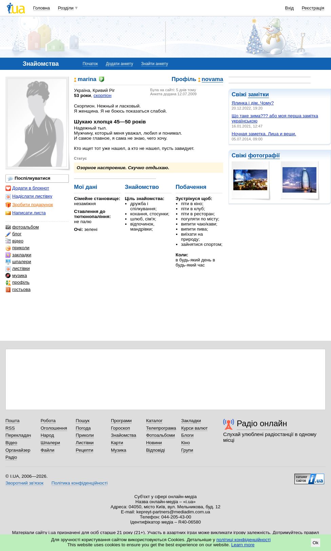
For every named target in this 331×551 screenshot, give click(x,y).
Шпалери (50, 442)
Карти (117, 442)
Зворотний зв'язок (24, 483)
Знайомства (123, 435)
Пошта (12, 420)
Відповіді (155, 450)
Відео (11, 442)
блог (13, 234)
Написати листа (25, 213)
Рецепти (84, 450)
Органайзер (17, 450)
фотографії (263, 155)
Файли (48, 450)
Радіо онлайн (262, 423)
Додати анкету (119, 63)
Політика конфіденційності (80, 483)
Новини (154, 442)
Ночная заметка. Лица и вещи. (264, 133)
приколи (17, 248)
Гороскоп (120, 428)
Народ (47, 435)
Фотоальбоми (160, 435)
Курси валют (194, 428)
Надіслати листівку (28, 196)
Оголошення (54, 428)
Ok (315, 542)
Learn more (243, 544)
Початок (90, 63)
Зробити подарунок (29, 205)
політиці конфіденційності (243, 539)
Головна (41, 8)
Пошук (83, 420)
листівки (17, 268)
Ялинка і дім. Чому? (253, 102)
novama (212, 79)
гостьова (18, 289)
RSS (10, 428)
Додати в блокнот (27, 188)
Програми (121, 420)
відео (14, 241)
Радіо (11, 457)
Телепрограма (161, 428)
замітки (258, 94)
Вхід (289, 8)
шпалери (18, 261)
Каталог (154, 420)
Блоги (187, 435)
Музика (118, 450)
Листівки (85, 442)
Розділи (66, 8)
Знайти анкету (154, 63)
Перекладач (18, 435)
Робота (48, 420)
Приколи (85, 435)
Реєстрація (313, 8)
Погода (83, 428)
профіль (17, 282)
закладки (18, 255)
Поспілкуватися (29, 178)
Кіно (185, 442)
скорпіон (103, 95)
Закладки (191, 420)
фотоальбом (22, 227)
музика (16, 275)
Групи (187, 450)
